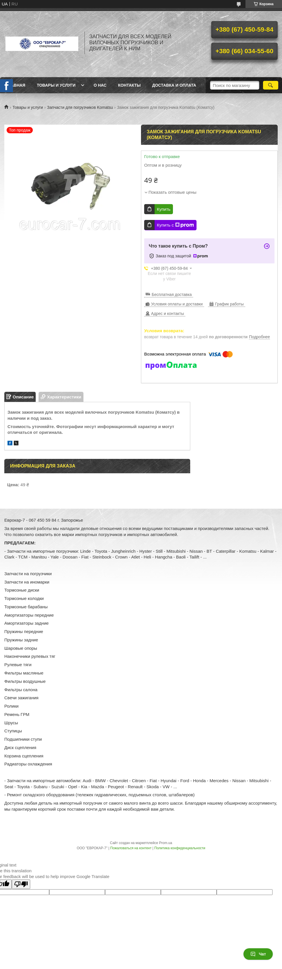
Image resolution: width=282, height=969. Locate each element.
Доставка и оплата (174, 85)
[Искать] (270, 85)
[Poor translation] (21, 884)
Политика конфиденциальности (179, 848)
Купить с (175, 225)
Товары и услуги (56, 85)
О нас (100, 85)
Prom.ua (165, 843)
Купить (163, 209)
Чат (258, 954)
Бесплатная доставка (172, 294)
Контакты (129, 85)
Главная (15, 85)
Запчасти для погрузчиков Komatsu (80, 107)
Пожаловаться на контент (130, 848)
